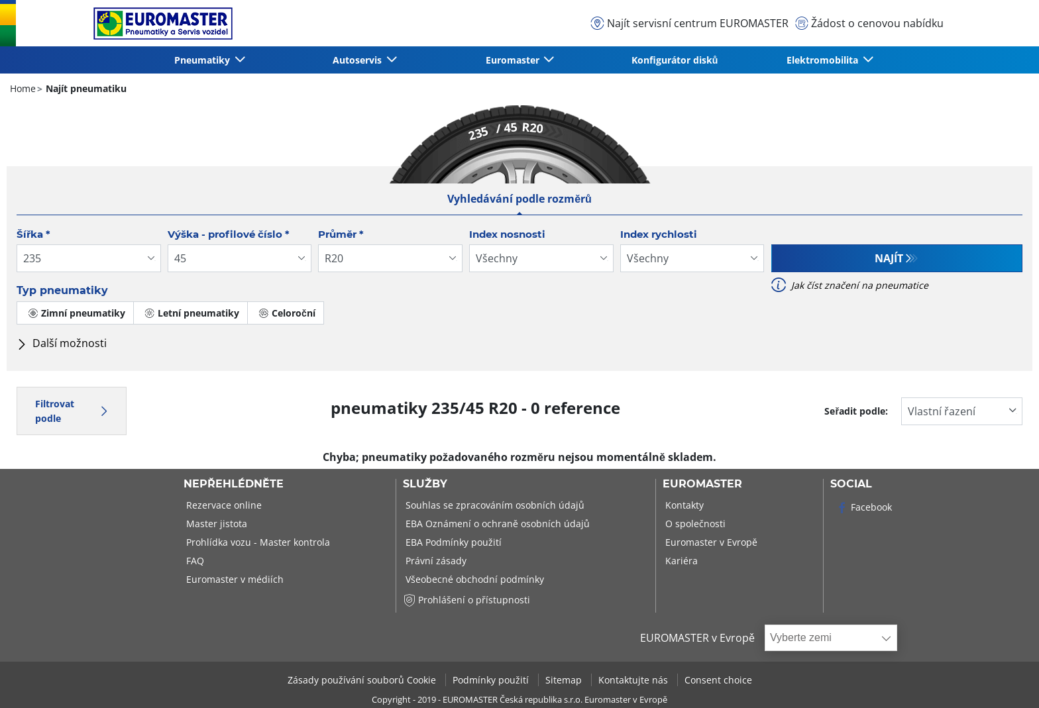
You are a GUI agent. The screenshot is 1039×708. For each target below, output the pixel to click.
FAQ (194, 560)
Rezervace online (223, 505)
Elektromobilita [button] (824, 60)
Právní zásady (434, 560)
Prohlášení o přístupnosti (466, 599)
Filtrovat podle (71, 411)
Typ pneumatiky (62, 290)
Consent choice (718, 680)
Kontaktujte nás (634, 680)
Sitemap (564, 680)
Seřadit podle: (856, 411)
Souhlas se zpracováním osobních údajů (493, 505)
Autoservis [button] (358, 60)
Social (851, 484)
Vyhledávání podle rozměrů (519, 198)
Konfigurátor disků (674, 60)
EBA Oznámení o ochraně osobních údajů (496, 523)
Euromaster (702, 484)
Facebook (864, 507)
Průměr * (341, 234)
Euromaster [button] (514, 60)
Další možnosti (62, 343)
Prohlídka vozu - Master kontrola (257, 542)
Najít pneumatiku (85, 88)
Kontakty (683, 505)
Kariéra (680, 560)
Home (23, 88)
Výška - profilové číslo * (229, 234)
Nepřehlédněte (234, 484)
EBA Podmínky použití (452, 542)
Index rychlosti (658, 234)
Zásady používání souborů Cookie (363, 680)
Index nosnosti (507, 234)
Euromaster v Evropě (710, 542)
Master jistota (215, 523)
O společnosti (694, 523)
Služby (425, 484)
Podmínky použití (492, 680)
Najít (889, 258)
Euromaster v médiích (234, 579)
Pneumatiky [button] (203, 60)
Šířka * (33, 234)
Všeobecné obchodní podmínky (473, 579)
